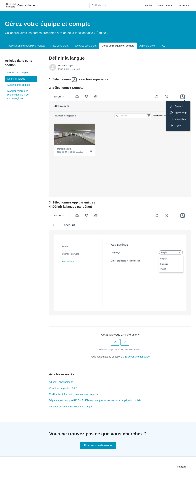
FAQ (163, 45)
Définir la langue (16, 78)
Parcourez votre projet (85, 45)
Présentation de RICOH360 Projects (26, 45)
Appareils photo (147, 45)
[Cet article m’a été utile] (115, 342)
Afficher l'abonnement (61, 382)
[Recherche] (113, 5)
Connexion (183, 5)
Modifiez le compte (17, 72)
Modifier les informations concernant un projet (74, 394)
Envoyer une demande (137, 356)
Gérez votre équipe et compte (118, 45)
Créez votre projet (59, 45)
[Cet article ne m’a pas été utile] (124, 342)
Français (183, 466)
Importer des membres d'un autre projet (70, 406)
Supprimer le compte (18, 85)
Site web (148, 5)
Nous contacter (165, 5)
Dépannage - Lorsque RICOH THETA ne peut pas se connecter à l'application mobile (95, 400)
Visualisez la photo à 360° (63, 388)
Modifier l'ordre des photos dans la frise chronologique (18, 95)
